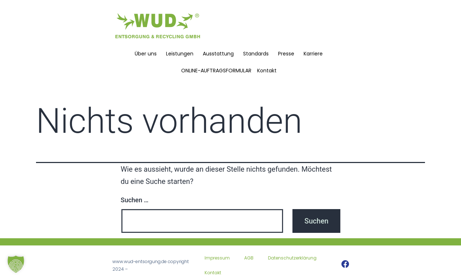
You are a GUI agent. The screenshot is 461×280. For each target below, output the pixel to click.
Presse (288, 54)
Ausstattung (220, 54)
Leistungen (181, 54)
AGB (249, 258)
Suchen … (134, 200)
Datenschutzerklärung (292, 258)
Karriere (315, 54)
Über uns (147, 54)
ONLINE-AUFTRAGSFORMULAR (216, 70)
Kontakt (268, 70)
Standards (257, 54)
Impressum (217, 258)
